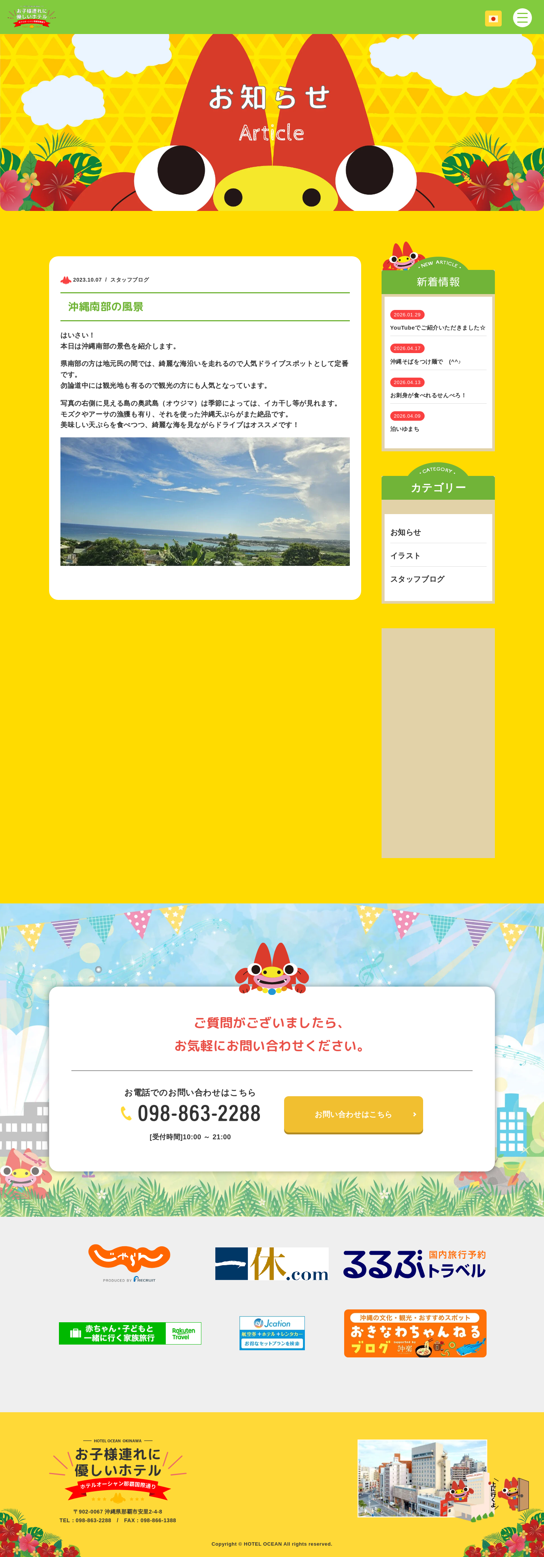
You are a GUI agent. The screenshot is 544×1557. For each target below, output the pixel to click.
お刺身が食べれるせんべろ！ (428, 395)
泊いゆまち (405, 429)
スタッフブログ (417, 579)
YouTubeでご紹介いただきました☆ (438, 327)
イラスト (405, 556)
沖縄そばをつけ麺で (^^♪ (425, 361)
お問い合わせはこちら (354, 1114)
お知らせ (405, 532)
